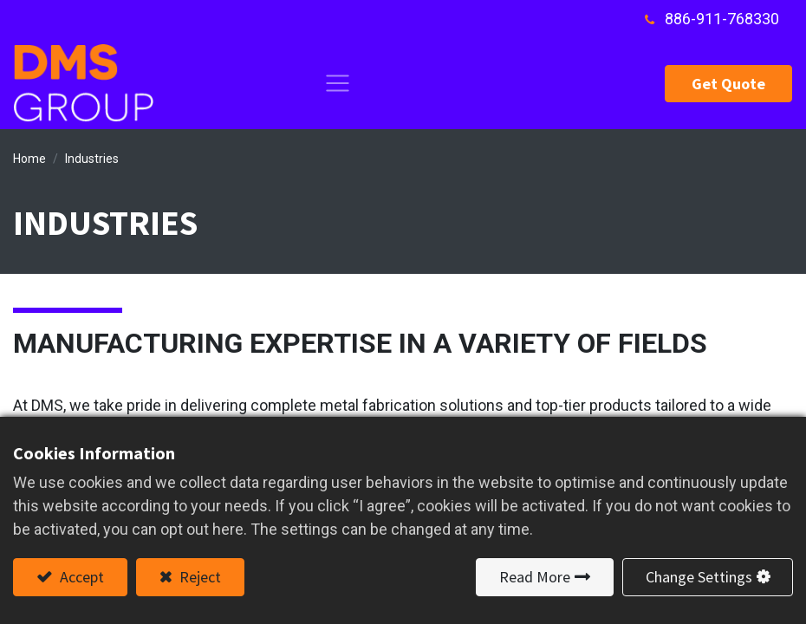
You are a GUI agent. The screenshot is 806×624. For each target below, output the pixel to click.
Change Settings (699, 577)
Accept (80, 577)
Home (29, 159)
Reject (198, 577)
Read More (534, 577)
